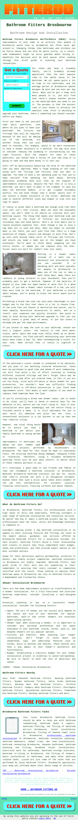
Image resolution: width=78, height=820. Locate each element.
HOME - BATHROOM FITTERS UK (39, 789)
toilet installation (63, 729)
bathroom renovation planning (56, 738)
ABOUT (50, 18)
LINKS (42, 18)
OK (54, 818)
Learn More (45, 818)
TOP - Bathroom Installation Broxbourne (30, 771)
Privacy (74, 798)
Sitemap (4, 798)
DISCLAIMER (69, 18)
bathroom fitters (32, 510)
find (12, 678)
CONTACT (59, 18)
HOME (36, 18)
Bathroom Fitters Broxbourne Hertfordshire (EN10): (35, 39)
